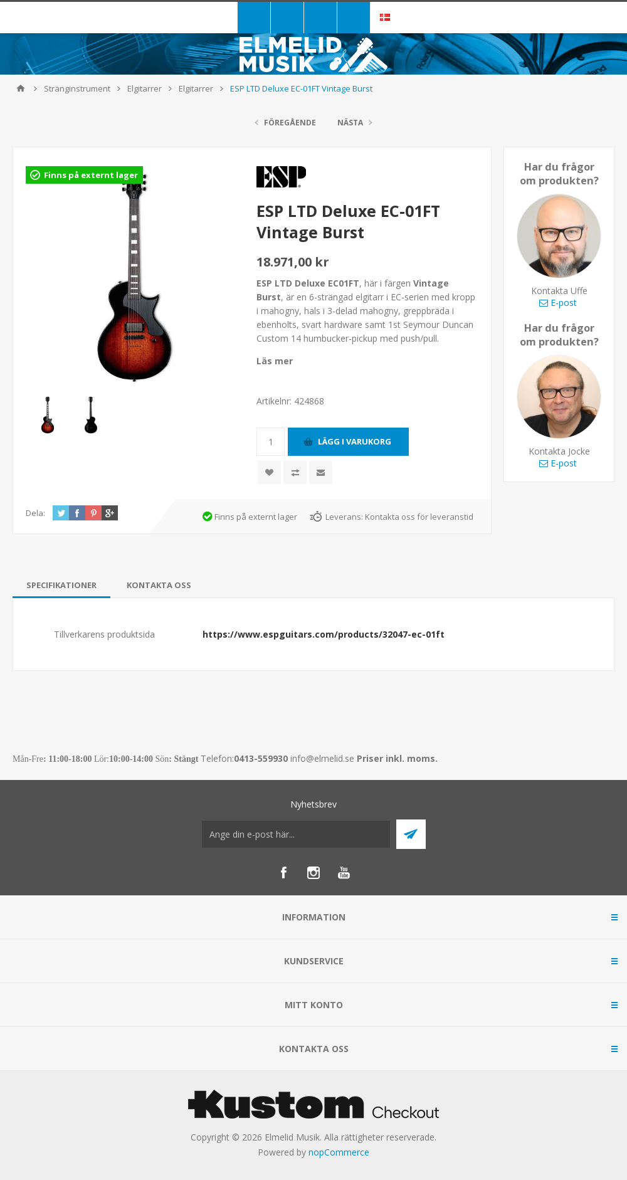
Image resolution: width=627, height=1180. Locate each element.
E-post (558, 302)
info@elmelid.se (322, 758)
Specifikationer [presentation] (61, 585)
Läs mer (274, 361)
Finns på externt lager (91, 175)
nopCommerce (338, 1152)
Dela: (35, 513)
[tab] (61, 585)
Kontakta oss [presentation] (159, 585)
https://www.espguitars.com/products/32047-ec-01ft (324, 634)
